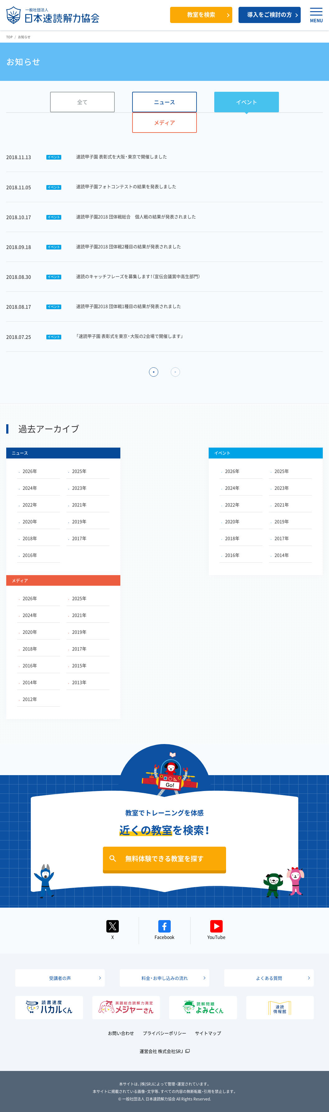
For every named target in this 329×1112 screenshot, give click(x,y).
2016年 (28, 555)
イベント (246, 102)
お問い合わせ (121, 1033)
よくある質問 (269, 978)
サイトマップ (208, 1033)
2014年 (280, 555)
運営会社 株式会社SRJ (161, 1051)
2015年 (77, 665)
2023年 (77, 488)
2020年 (28, 521)
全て (82, 102)
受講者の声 (60, 978)
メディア (164, 122)
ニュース (164, 102)
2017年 (77, 538)
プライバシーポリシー (164, 1033)
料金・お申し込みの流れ (164, 978)
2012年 (28, 699)
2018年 (28, 538)
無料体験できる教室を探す (164, 858)
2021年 (77, 504)
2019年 (77, 521)
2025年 (77, 471)
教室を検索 (201, 14)
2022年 (28, 504)
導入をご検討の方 (269, 14)
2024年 (28, 488)
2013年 (77, 682)
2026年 (28, 471)
